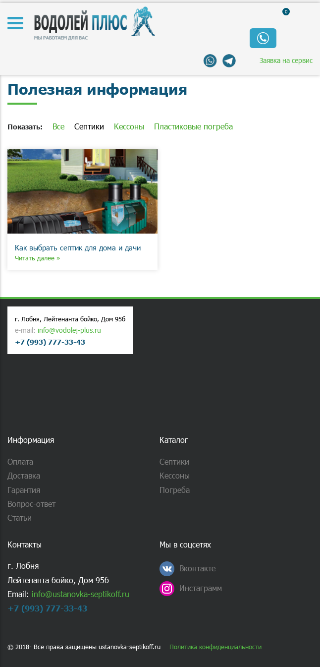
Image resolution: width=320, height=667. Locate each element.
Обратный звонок (263, 38)
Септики (174, 461)
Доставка (23, 475)
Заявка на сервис (286, 60)
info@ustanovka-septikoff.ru (80, 594)
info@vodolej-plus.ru (69, 330)
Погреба (175, 490)
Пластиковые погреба (193, 126)
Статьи (19, 517)
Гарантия (23, 490)
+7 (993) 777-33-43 (50, 341)
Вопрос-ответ (31, 503)
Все (58, 126)
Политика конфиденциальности (215, 647)
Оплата (20, 461)
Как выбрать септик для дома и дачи (78, 247)
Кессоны (129, 126)
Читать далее (34, 258)
